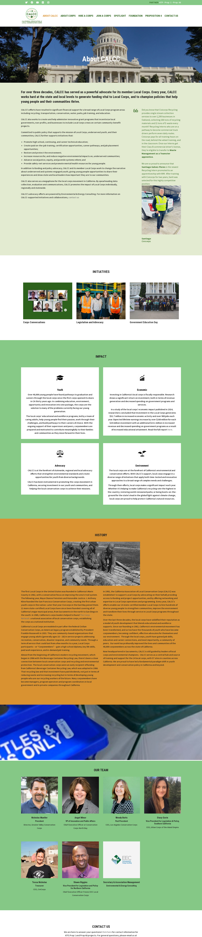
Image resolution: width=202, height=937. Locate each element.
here (170, 424)
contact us (73, 192)
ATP (161, 2)
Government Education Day (144, 317)
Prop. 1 (168, 2)
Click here (107, 927)
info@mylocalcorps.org (101, 933)
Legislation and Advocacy (89, 317)
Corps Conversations (34, 317)
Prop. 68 (177, 2)
